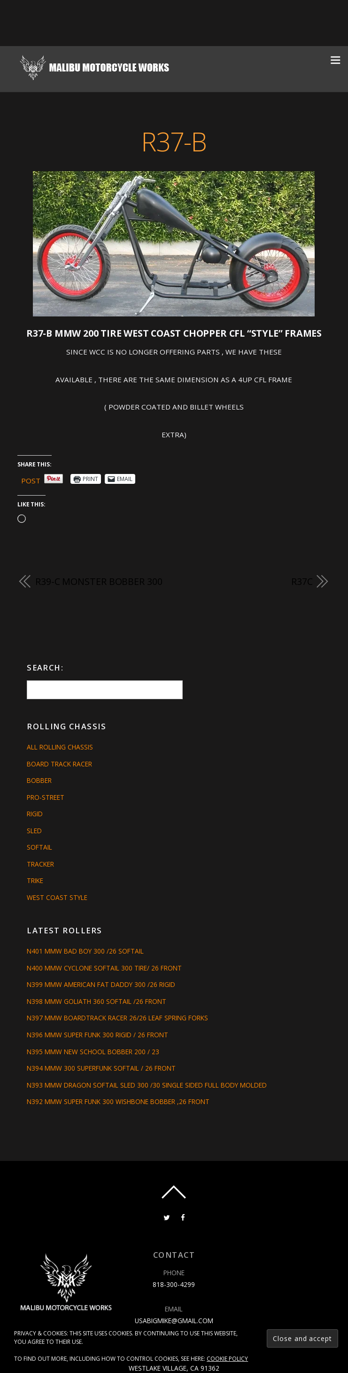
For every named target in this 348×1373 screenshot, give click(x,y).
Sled (34, 830)
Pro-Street (45, 797)
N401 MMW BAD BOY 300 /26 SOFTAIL (85, 951)
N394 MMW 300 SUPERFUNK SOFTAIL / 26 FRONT (101, 1068)
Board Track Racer (59, 763)
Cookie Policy (227, 1359)
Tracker (40, 864)
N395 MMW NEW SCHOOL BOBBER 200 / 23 (93, 1051)
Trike (35, 880)
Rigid (35, 813)
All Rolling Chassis (60, 746)
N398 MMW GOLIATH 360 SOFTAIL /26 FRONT (96, 1001)
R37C (302, 581)
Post (30, 479)
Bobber (39, 780)
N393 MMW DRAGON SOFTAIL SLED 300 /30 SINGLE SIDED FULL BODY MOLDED (147, 1085)
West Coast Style (57, 897)
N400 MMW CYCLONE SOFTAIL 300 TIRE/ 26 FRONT (104, 967)
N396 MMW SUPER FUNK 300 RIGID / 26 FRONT (97, 1034)
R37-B (173, 141)
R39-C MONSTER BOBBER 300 (98, 581)
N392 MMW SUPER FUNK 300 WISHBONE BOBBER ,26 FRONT (118, 1101)
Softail (39, 847)
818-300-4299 (174, 1284)
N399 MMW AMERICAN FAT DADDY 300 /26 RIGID (101, 984)
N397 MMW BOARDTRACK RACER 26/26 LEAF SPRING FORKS (117, 1017)
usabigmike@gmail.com (174, 1320)
